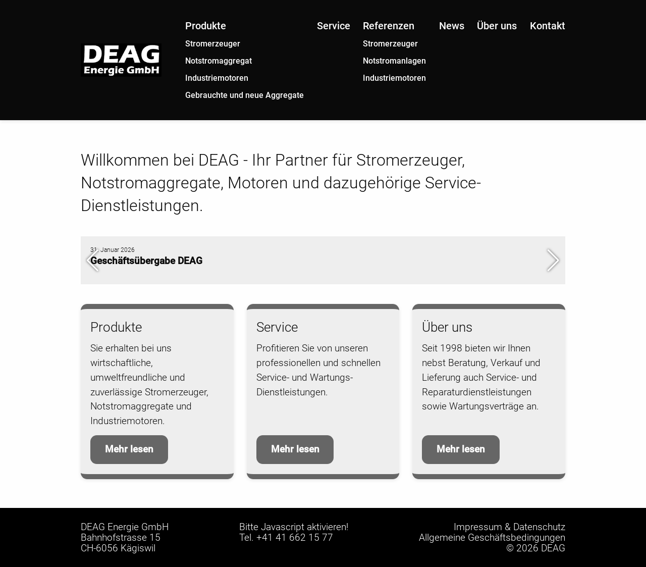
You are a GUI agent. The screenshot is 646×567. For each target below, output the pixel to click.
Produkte (205, 26)
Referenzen (388, 26)
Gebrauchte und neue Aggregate (244, 95)
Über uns (497, 26)
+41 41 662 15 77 (294, 537)
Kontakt (547, 26)
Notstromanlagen (394, 61)
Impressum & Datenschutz (509, 527)
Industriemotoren (216, 78)
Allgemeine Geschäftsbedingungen (492, 537)
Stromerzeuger (212, 43)
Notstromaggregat (218, 61)
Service (333, 26)
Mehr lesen (129, 449)
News (451, 26)
